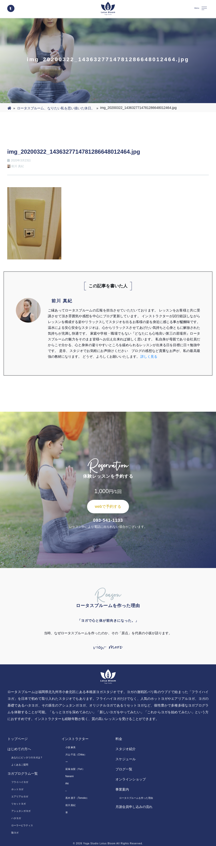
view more (108, 647)
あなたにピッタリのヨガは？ (27, 757)
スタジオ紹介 (125, 749)
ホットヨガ (17, 789)
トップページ (17, 739)
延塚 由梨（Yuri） (75, 769)
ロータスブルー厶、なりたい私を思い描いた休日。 (56, 108)
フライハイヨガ (19, 782)
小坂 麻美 (70, 747)
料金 (118, 739)
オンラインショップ (130, 779)
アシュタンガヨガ (21, 811)
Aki (67, 783)
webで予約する (108, 506)
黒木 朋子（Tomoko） (77, 798)
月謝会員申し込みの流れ (133, 807)
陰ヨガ (15, 832)
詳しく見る (148, 356)
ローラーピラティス (22, 825)
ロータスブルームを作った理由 (136, 798)
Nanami (69, 776)
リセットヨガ (18, 803)
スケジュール (125, 759)
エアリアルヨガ (19, 796)
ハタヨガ (16, 818)
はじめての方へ (19, 749)
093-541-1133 (108, 520)
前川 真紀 (70, 805)
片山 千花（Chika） (76, 754)
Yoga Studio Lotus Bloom (99, 843)
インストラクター (75, 739)
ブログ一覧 (123, 769)
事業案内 (122, 789)
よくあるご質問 (19, 764)
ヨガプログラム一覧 (22, 773)
